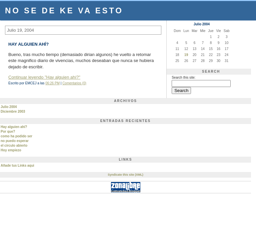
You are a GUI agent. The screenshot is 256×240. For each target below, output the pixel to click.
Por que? (8, 131)
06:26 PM (52, 83)
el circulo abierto (14, 145)
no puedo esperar (15, 141)
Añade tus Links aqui (17, 165)
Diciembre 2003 (13, 111)
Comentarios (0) (74, 83)
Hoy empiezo (11, 150)
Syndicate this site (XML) (125, 174)
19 (186, 55)
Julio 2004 (9, 107)
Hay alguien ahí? (14, 127)
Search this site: (183, 77)
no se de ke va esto (64, 10)
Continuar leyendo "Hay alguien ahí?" (44, 77)
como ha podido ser (16, 136)
